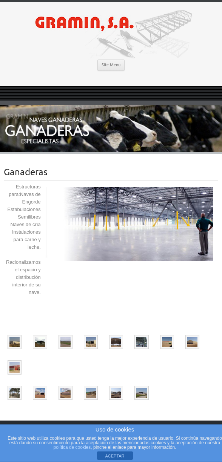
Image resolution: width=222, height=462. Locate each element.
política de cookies (72, 447)
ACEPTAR (114, 456)
